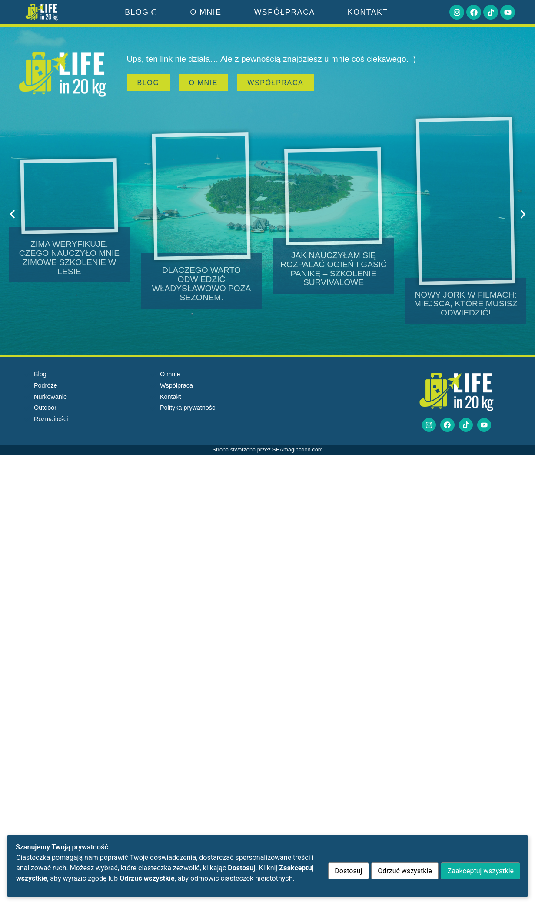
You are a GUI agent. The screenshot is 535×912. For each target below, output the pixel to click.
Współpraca (284, 12)
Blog (141, 12)
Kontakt (368, 12)
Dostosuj (343, 871)
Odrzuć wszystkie (402, 871)
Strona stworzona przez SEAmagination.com (268, 450)
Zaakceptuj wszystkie (479, 871)
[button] (12, 214)
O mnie (205, 12)
